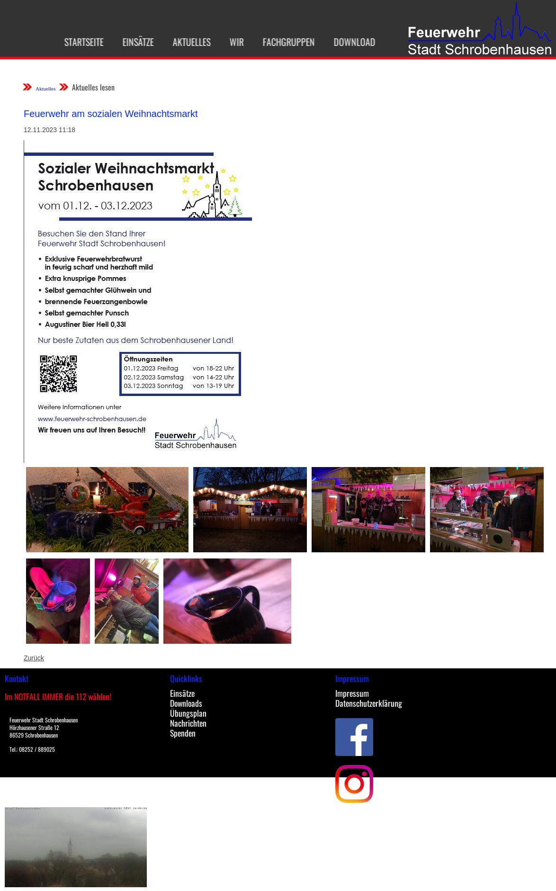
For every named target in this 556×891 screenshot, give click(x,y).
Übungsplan (188, 713)
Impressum (352, 693)
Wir (233, 42)
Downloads (186, 703)
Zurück (34, 658)
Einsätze (135, 42)
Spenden (183, 733)
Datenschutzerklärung (368, 703)
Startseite (80, 42)
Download (351, 42)
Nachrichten (188, 723)
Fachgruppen (286, 42)
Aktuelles (188, 42)
